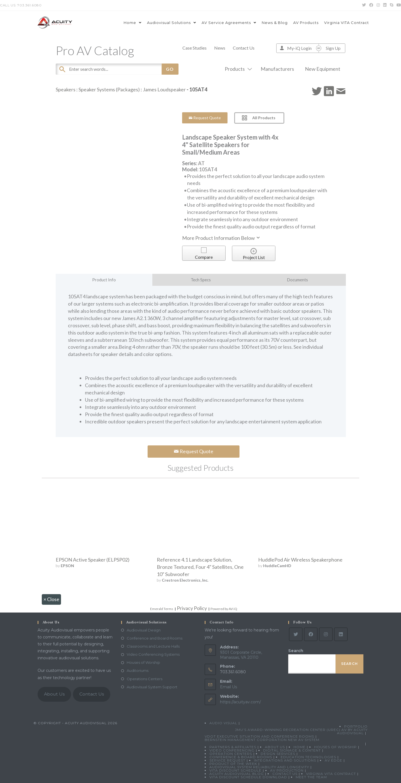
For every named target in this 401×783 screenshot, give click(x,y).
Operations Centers (144, 679)
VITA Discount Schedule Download (248, 777)
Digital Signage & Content (292, 750)
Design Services (278, 754)
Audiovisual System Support (152, 687)
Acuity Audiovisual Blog (236, 774)
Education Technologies (308, 757)
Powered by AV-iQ (224, 609)
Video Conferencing (232, 750)
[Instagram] (325, 634)
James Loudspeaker (164, 89)
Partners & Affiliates (232, 747)
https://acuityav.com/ (240, 701)
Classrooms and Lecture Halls (153, 646)
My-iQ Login (299, 48)
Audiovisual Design (144, 630)
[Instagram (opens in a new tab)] (378, 5)
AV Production (287, 770)
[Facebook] (310, 634)
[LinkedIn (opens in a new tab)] (385, 5)
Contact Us (244, 47)
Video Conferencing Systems (153, 654)
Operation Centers (230, 754)
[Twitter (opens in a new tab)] (364, 5)
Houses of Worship (143, 662)
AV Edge (333, 760)
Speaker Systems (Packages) (109, 89)
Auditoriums (137, 670)
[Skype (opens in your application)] (391, 5)
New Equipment (322, 69)
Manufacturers (277, 69)
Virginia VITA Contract (331, 774)
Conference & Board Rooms (240, 757)
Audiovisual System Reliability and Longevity (259, 767)
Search (295, 650)
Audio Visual (223, 723)
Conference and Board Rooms (154, 638)
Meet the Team (311, 777)
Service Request (227, 760)
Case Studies (194, 47)
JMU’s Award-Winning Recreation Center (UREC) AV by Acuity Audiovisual (301, 731)
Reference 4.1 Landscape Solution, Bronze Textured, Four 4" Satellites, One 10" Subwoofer (200, 567)
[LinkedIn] (341, 634)
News (219, 47)
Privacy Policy (192, 608)
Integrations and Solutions (285, 760)
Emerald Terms (161, 609)
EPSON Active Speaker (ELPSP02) (92, 560)
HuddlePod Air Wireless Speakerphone (300, 560)
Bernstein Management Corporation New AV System (262, 740)
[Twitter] (295, 634)
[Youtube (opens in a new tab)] (398, 5)
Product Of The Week (233, 764)
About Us (54, 694)
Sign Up (333, 48)
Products (237, 69)
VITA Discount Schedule (235, 770)
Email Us (228, 686)
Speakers (65, 89)
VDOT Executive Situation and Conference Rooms (259, 736)
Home (299, 747)
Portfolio (356, 726)
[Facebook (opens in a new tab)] (371, 5)
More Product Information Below (221, 238)
